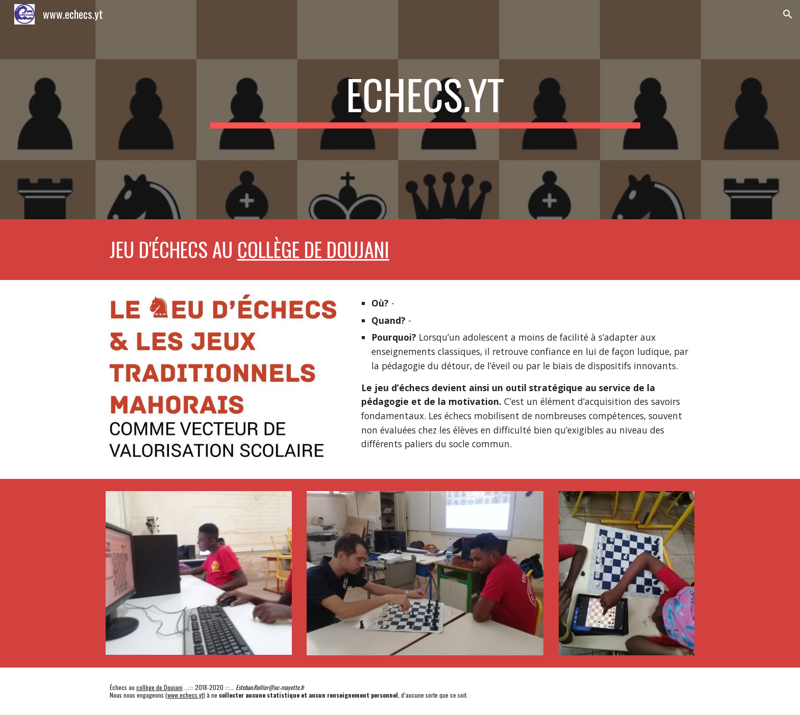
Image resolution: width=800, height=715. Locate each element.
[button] (788, 14)
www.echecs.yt (185, 695)
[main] (425, 110)
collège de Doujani (313, 249)
